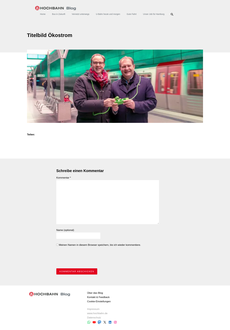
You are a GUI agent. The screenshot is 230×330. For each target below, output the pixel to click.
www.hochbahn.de (97, 313)
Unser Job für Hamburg (153, 14)
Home (42, 14)
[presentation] (78, 258)
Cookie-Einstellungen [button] (99, 301)
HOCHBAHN (55, 8)
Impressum (93, 309)
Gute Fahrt (132, 14)
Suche (172, 14)
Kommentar (63, 177)
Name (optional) (65, 230)
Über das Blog (95, 293)
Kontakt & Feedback (98, 297)
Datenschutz (94, 317)
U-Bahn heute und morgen (108, 14)
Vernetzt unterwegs (80, 14)
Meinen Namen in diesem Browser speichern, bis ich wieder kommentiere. (98, 245)
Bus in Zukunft (58, 14)
